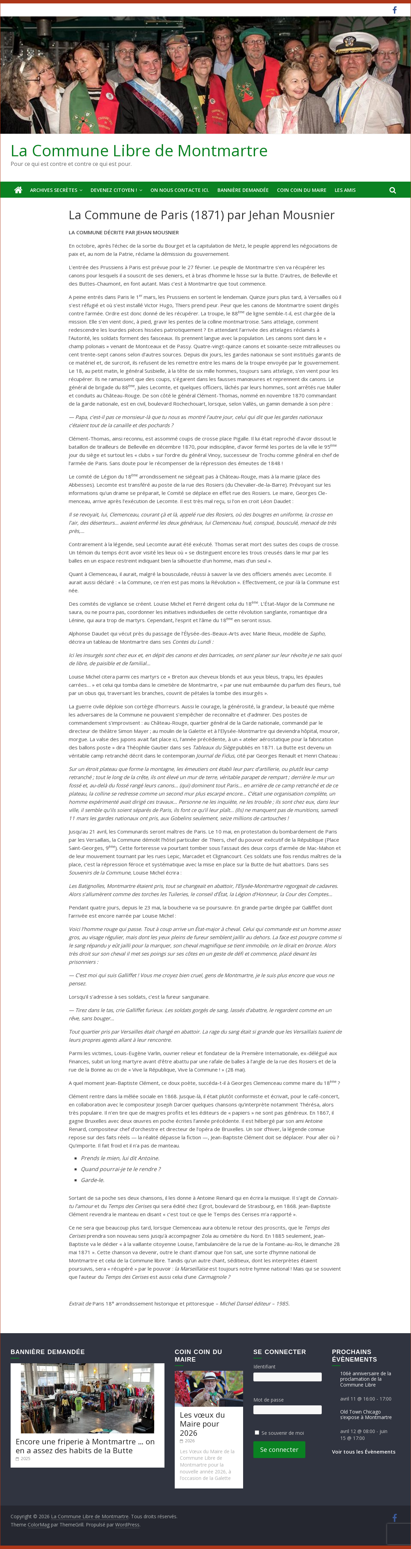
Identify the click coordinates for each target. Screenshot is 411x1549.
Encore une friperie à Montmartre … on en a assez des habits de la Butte (85, 1445)
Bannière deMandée (243, 190)
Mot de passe (268, 1399)
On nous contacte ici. (179, 190)
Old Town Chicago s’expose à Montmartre (366, 1414)
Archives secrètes (53, 190)
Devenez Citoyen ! (114, 190)
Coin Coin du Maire (302, 190)
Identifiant (264, 1366)
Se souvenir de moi (283, 1433)
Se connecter (279, 1449)
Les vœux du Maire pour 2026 (202, 1423)
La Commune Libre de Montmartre (139, 150)
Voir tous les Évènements (364, 1451)
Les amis (345, 190)
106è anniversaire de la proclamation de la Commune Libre (365, 1379)
